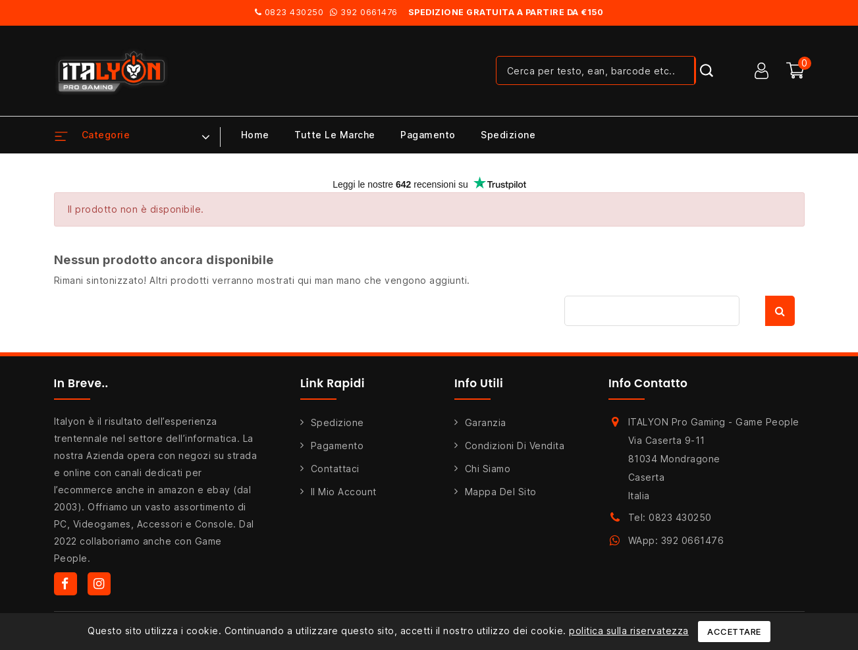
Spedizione (508, 134)
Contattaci (335, 468)
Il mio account (344, 491)
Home (255, 134)
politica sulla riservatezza (629, 630)
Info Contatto (648, 383)
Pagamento (428, 134)
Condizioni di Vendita (515, 445)
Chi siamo (488, 468)
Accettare (734, 631)
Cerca (780, 311)
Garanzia (485, 422)
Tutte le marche (334, 134)
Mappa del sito (501, 491)
